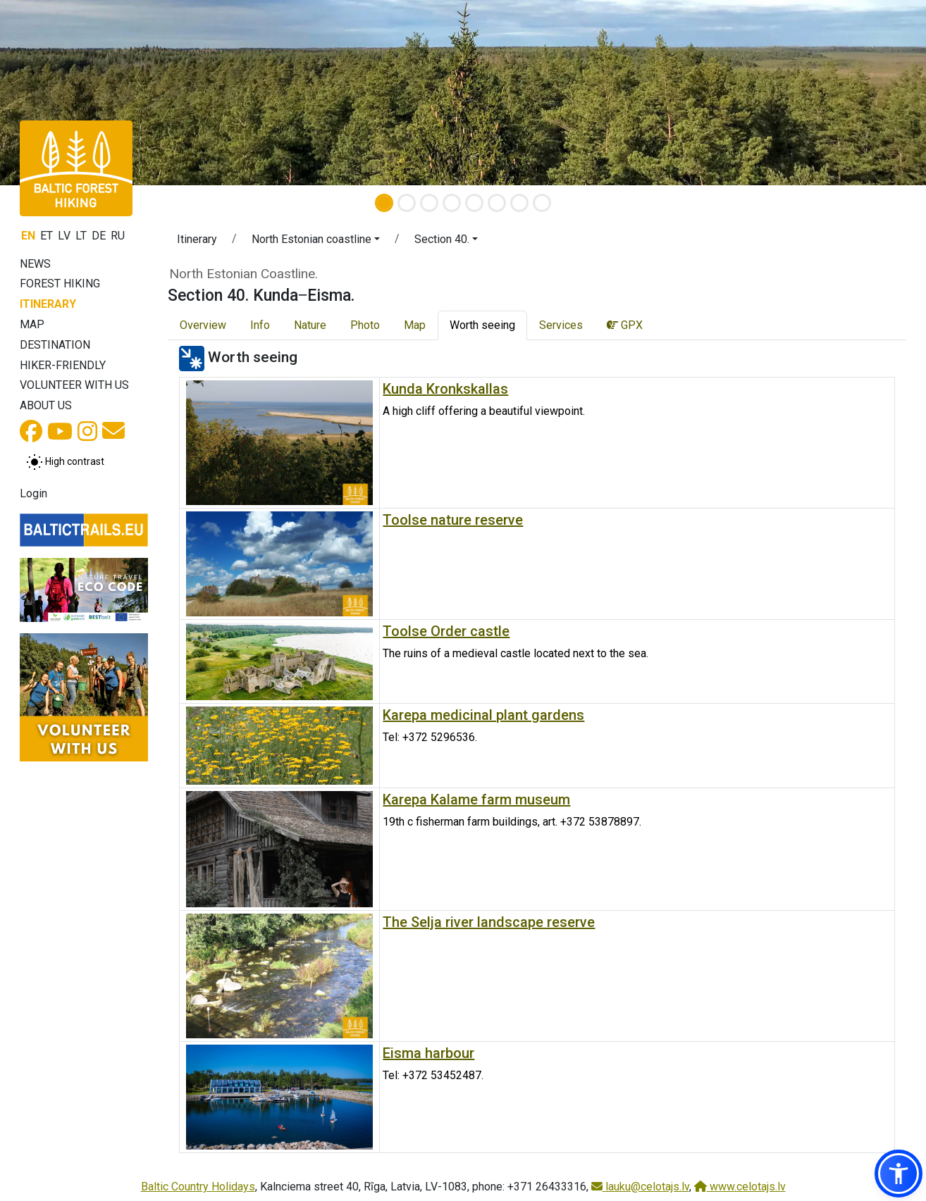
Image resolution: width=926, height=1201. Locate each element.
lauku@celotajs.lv (640, 1186)
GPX (625, 325)
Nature (310, 325)
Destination (55, 344)
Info (260, 325)
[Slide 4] (452, 203)
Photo (365, 325)
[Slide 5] (474, 203)
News (35, 263)
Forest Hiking (60, 283)
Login (33, 493)
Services (561, 325)
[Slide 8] (542, 203)
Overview (203, 325)
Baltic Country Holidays (198, 1186)
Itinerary (48, 304)
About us (46, 405)
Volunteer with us (74, 385)
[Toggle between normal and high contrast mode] (65, 462)
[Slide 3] (429, 203)
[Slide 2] (406, 203)
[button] (315, 241)
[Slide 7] (519, 203)
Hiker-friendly (63, 365)
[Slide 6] (497, 203)
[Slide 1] (384, 203)
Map (32, 324)
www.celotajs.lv (740, 1186)
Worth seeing (482, 325)
